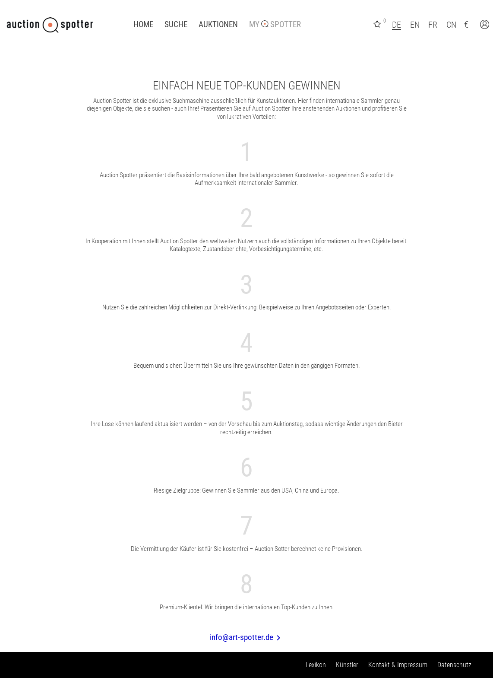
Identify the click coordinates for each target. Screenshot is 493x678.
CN (451, 24)
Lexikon (316, 665)
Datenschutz (454, 665)
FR (432, 24)
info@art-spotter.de (247, 637)
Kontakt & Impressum (397, 665)
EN (415, 24)
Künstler (347, 665)
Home (143, 24)
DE (396, 24)
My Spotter (275, 24)
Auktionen (218, 24)
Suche (175, 24)
